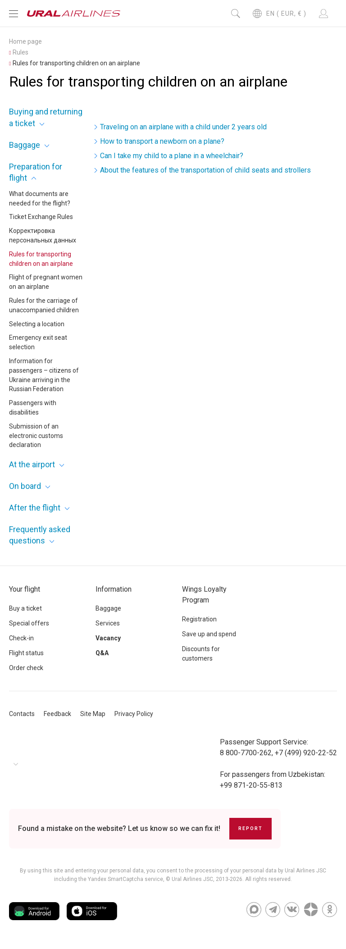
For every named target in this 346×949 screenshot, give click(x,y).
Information (114, 589)
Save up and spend (209, 634)
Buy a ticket (25, 608)
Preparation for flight (35, 172)
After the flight (34, 507)
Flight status (26, 653)
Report (250, 828)
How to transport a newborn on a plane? (162, 141)
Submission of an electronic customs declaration (36, 436)
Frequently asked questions (39, 535)
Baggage (24, 145)
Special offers (29, 623)
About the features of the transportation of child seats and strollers (205, 170)
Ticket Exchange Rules (41, 216)
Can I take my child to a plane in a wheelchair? (171, 155)
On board (25, 486)
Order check (26, 667)
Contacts (22, 713)
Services (108, 623)
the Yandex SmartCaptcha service (120, 879)
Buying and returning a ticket (45, 117)
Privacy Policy (133, 713)
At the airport (32, 464)
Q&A (102, 653)
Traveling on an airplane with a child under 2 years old (183, 127)
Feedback (57, 713)
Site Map (92, 713)
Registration (199, 619)
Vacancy (108, 638)
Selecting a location (36, 324)
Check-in (21, 638)
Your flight (24, 589)
